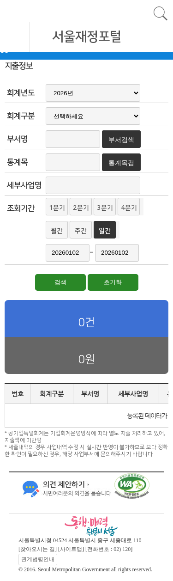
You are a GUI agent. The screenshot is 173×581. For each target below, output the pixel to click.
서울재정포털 (86, 37)
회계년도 (21, 93)
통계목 (17, 162)
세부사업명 (24, 185)
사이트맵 (71, 549)
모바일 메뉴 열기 (15, 37)
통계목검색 (121, 165)
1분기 (57, 208)
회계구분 (21, 116)
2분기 (81, 208)
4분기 (129, 208)
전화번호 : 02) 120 (109, 549)
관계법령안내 (37, 559)
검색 (60, 282)
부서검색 (121, 139)
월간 (57, 231)
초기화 (113, 282)
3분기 (105, 208)
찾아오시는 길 (37, 549)
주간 (81, 231)
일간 (105, 231)
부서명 (17, 139)
